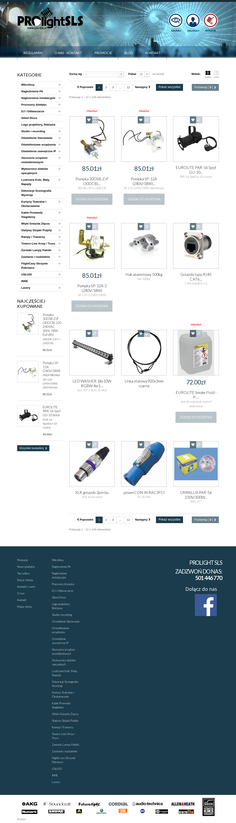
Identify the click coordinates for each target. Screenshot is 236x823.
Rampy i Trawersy (33, 236)
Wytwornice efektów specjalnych (34, 171)
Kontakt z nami (26, 586)
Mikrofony (28, 84)
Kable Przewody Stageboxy (32, 215)
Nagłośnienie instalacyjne (38, 98)
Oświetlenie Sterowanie (36, 138)
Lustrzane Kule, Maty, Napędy (35, 182)
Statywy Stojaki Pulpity (36, 230)
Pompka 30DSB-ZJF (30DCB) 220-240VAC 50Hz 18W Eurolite (52, 324)
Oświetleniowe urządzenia (38, 144)
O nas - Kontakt (68, 53)
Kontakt (152, 53)
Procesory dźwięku (34, 104)
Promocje (103, 53)
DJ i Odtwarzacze (32, 111)
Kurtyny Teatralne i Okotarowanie (33, 204)
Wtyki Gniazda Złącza (35, 223)
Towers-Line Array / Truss (38, 243)
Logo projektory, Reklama (38, 124)
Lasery (25, 287)
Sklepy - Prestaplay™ (37, 819)
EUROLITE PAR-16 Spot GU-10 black (52, 411)
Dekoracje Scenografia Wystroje (36, 193)
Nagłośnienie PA (32, 91)
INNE (24, 281)
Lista (216, 74)
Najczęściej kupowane (31, 303)
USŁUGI (26, 274)
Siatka (207, 74)
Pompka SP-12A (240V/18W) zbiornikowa (51, 369)
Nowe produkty (26, 566)
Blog (128, 53)
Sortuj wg (75, 74)
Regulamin (32, 53)
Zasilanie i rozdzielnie (35, 256)
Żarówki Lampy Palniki (36, 250)
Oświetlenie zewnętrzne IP (38, 151)
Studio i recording (33, 131)
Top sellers (23, 573)
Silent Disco (29, 118)
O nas (21, 593)
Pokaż (132, 74)
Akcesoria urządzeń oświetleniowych (34, 160)
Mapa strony (24, 606)
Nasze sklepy (25, 580)
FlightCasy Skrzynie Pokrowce (34, 265)
